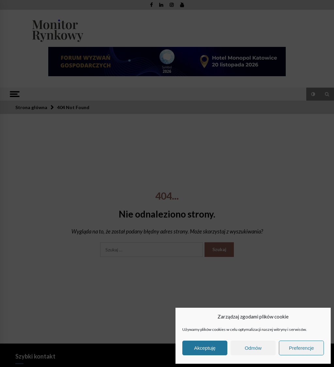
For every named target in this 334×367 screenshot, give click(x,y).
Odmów (253, 348)
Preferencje (301, 348)
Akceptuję (205, 348)
